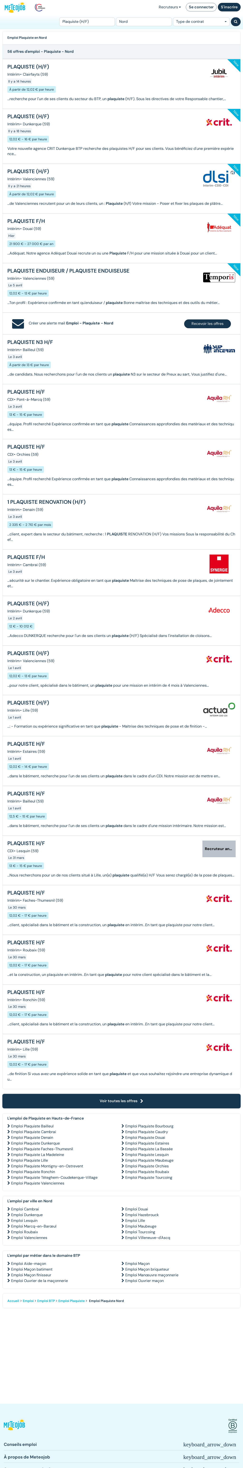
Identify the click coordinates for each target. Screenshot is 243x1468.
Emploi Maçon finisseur (31, 1274)
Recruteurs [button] (170, 7)
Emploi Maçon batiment (31, 1269)
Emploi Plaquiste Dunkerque (35, 1143)
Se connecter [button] (201, 7)
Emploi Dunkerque (27, 1214)
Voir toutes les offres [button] (121, 1100)
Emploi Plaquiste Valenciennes (37, 1183)
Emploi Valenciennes (29, 1237)
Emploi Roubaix (24, 1231)
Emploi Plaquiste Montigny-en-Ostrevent (47, 1166)
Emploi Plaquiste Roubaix (147, 1171)
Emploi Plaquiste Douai (145, 1137)
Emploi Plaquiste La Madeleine (37, 1154)
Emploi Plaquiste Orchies (147, 1166)
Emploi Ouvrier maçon (144, 1280)
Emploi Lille (135, 1220)
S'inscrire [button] (229, 7)
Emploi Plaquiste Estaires (147, 1143)
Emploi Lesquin (24, 1220)
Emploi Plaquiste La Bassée (149, 1148)
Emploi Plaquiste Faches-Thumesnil (42, 1148)
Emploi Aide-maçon (28, 1263)
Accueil (13, 1301)
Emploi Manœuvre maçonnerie (151, 1274)
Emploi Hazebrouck (142, 1214)
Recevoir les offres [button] (208, 323)
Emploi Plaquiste (71, 1301)
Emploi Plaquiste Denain (32, 1137)
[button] (14, 1426)
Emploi (28, 1301)
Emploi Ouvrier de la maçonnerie (39, 1280)
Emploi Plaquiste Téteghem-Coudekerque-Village (54, 1177)
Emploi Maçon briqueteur (147, 1269)
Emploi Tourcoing (140, 1231)
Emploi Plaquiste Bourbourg (149, 1126)
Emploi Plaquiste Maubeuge (149, 1160)
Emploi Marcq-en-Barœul (33, 1226)
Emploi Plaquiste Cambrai (33, 1131)
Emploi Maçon (137, 1263)
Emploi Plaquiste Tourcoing (148, 1177)
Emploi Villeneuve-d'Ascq (147, 1237)
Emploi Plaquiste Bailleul (32, 1126)
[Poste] (87, 21)
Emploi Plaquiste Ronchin (33, 1171)
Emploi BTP (46, 1301)
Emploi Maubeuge (140, 1226)
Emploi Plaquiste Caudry (146, 1131)
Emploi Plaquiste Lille (29, 1160)
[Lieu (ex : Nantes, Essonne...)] (144, 21)
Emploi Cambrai (25, 1209)
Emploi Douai (136, 1209)
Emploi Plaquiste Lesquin (147, 1154)
